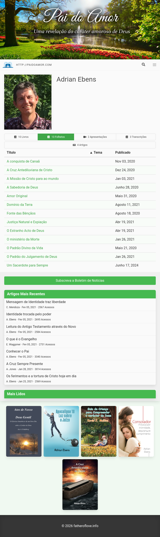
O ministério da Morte (23, 239)
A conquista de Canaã (23, 161)
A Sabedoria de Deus (22, 187)
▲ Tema (96, 152)
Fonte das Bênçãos (21, 213)
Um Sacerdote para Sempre (27, 265)
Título (11, 152)
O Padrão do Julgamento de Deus (32, 257)
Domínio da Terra (19, 205)
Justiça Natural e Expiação (27, 222)
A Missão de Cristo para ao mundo (33, 179)
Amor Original (17, 196)
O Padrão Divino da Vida (25, 248)
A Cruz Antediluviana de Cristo (29, 170)
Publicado (123, 152)
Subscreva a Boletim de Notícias (80, 281)
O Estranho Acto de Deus (25, 231)
